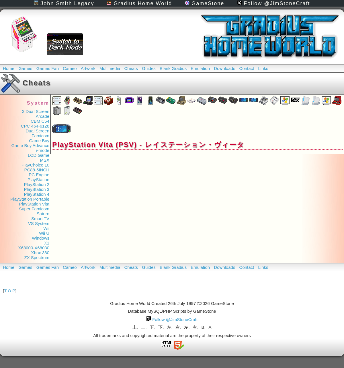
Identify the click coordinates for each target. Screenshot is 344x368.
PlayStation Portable (29, 199)
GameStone (204, 3)
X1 (46, 242)
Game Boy (39, 140)
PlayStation (38, 179)
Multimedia (109, 68)
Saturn (43, 213)
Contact (246, 68)
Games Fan (47, 68)
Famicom (40, 135)
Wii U (44, 233)
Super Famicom (34, 208)
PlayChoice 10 (35, 165)
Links (263, 68)
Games (25, 68)
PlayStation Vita (34, 203)
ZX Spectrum (36, 257)
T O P (9, 290)
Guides (149, 68)
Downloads (224, 68)
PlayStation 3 (36, 189)
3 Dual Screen (35, 111)
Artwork (88, 68)
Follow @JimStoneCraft (273, 3)
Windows (40, 238)
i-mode (42, 150)
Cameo (70, 68)
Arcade (42, 116)
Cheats (131, 68)
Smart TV (40, 218)
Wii (46, 228)
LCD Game (38, 155)
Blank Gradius (173, 68)
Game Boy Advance (30, 145)
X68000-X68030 (33, 247)
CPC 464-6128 (35, 126)
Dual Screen (37, 130)
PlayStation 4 (36, 194)
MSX (44, 160)
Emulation (200, 68)
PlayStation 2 (36, 184)
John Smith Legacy (64, 3)
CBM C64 (40, 121)
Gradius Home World (139, 3)
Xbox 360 (40, 252)
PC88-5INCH (36, 169)
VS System (38, 223)
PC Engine (39, 174)
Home (8, 68)
